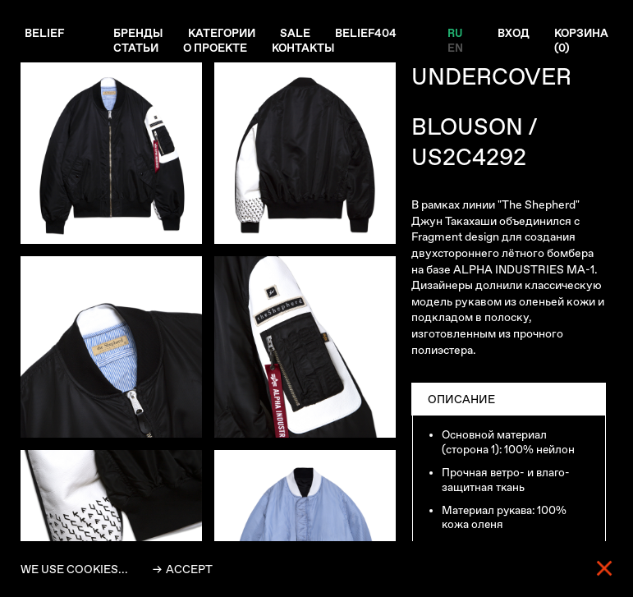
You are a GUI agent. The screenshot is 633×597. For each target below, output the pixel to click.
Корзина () (580, 41)
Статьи (137, 48)
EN (451, 48)
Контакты (309, 48)
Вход (510, 33)
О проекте (218, 48)
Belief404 (370, 33)
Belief (45, 33)
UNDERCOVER (491, 76)
